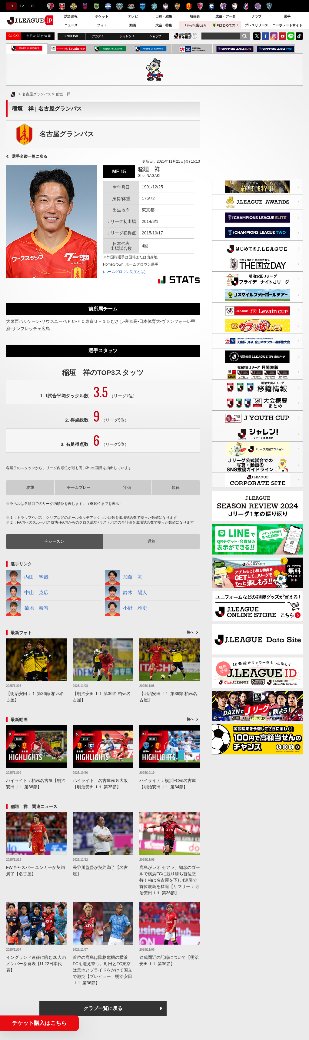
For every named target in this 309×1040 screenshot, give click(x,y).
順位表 (195, 16)
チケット (101, 16)
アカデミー (99, 36)
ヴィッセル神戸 (234, 6)
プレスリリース (256, 25)
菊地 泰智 (27, 608)
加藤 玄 (123, 577)
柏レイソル (73, 6)
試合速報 (71, 16)
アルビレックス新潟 (165, 6)
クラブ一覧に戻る (103, 1008)
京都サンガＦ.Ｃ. (200, 6)
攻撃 (30, 487)
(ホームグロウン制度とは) (124, 272)
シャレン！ (127, 36)
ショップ (155, 36)
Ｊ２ (21, 6)
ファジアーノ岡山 (246, 6)
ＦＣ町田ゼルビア (108, 6)
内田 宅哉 (27, 577)
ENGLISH (71, 36)
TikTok (299, 36)
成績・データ (225, 16)
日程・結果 (163, 16)
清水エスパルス (177, 6)
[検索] (244, 36)
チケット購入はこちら (39, 1023)
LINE (290, 36)
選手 (287, 16)
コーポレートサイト (287, 25)
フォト (102, 25)
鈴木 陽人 (126, 593)
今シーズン (54, 541)
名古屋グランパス (188, 6)
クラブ (256, 16)
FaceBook (265, 36)
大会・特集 (163, 25)
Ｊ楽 (194, 25)
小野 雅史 (126, 608)
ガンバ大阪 (211, 6)
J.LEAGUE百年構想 (185, 35)
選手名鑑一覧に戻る (29, 156)
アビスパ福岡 (269, 6)
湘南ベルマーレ (154, 6)
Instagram (273, 36)
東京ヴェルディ (96, 6)
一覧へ (188, 632)
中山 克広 (27, 593)
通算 (151, 541)
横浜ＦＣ (142, 6)
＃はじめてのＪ (225, 25)
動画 (132, 25)
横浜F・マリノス (131, 6)
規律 (176, 487)
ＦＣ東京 (85, 6)
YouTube (282, 36)
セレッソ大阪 (223, 6)
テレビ (133, 16)
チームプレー (79, 487)
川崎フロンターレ (119, 6)
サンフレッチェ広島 (257, 6)
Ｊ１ (10, 6)
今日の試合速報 (38, 36)
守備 (127, 487)
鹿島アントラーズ (50, 6)
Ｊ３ (31, 6)
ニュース (71, 25)
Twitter (257, 36)
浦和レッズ (62, 6)
